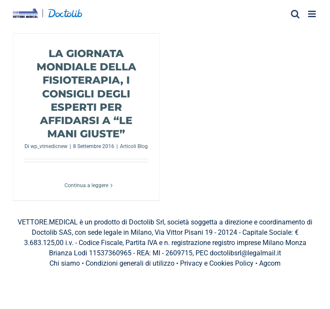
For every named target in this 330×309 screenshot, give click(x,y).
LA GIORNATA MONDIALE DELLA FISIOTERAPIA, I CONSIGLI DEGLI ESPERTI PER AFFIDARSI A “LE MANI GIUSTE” (86, 93)
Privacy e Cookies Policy (217, 263)
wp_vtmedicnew (49, 146)
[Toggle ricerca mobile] (295, 13)
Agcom (270, 263)
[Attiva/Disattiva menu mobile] (312, 13)
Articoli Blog (134, 146)
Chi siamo (64, 263)
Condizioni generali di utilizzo (130, 263)
